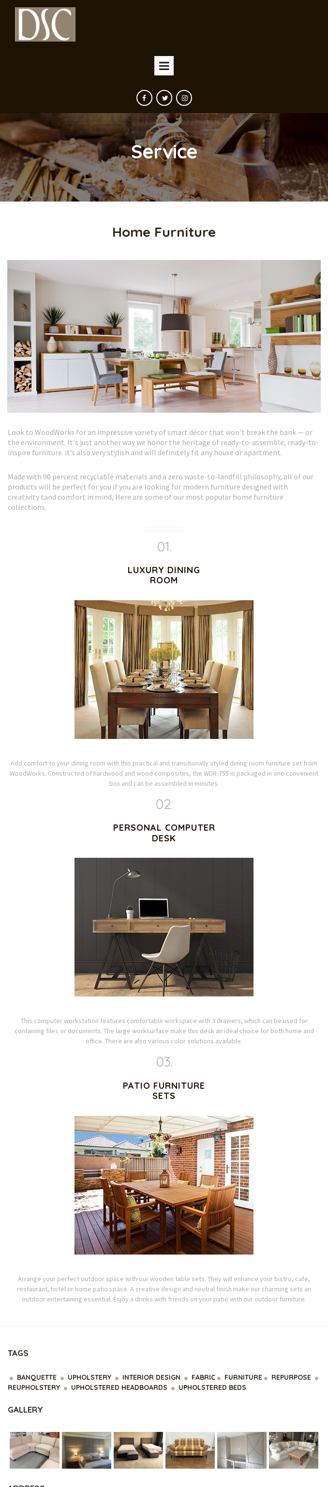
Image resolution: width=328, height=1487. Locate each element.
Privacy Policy (140, 1466)
